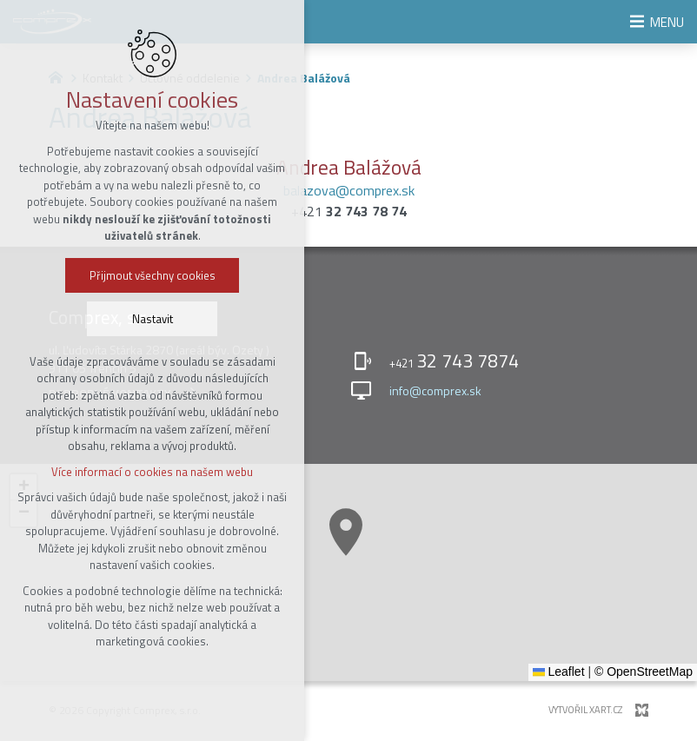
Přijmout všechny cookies (153, 276)
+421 (349, 211)
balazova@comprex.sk (349, 190)
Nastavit (152, 319)
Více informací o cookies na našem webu (152, 472)
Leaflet (559, 671)
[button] (345, 532)
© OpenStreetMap (643, 671)
